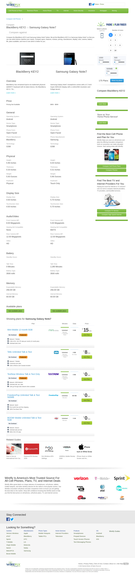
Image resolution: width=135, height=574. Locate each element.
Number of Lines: (118, 30)
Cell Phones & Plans (15, 10)
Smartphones (72, 533)
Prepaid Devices (73, 535)
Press (102, 4)
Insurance (91, 10)
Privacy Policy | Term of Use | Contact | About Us (100, 561)
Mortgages (103, 10)
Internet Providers (57, 533)
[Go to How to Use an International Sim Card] (14, 449)
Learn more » (11, 93)
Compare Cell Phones (13, 19)
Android (90, 533)
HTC (23, 538)
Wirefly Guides (104, 531)
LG (23, 541)
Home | (80, 561)
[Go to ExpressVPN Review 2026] (31, 449)
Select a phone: (102, 29)
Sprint (8, 538)
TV (58, 10)
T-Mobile (9, 541)
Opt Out (126, 560)
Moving (114, 10)
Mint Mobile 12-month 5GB (19, 330)
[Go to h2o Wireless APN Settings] (49, 449)
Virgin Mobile (10, 543)
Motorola (24, 543)
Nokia (23, 546)
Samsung (25, 548)
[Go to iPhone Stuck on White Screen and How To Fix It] (84, 449)
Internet (65, 10)
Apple (23, 533)
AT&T (8, 535)
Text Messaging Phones (75, 541)
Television (55, 535)
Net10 (8, 546)
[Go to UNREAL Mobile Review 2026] (66, 449)
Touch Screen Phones (74, 538)
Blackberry (91, 535)
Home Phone (47, 10)
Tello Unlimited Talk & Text (19, 352)
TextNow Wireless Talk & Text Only (23, 374)
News (97, 4)
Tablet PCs (39, 535)
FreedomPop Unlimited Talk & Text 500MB (23, 396)
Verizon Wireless (11, 533)
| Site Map (119, 561)
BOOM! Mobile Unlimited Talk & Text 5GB (24, 419)
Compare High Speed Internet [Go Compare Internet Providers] (112, 202)
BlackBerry (25, 535)
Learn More (102, 91)
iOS (89, 538)
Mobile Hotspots (41, 533)
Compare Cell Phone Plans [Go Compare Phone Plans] (112, 153)
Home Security (78, 10)
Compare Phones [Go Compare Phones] (111, 157)
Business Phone (32, 10)
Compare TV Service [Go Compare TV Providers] (112, 198)
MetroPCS (9, 548)
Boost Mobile (10, 551)
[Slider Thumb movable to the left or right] (101, 50)
